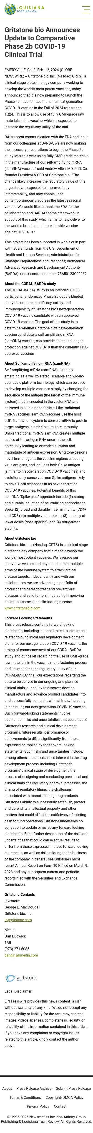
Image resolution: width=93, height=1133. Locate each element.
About (7, 1088)
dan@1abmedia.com (21, 955)
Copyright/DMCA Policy (64, 1097)
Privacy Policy (38, 1106)
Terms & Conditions (25, 1097)
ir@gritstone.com (18, 920)
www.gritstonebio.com (22, 608)
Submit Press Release (73, 1088)
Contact (60, 1106)
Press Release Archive (33, 1088)
